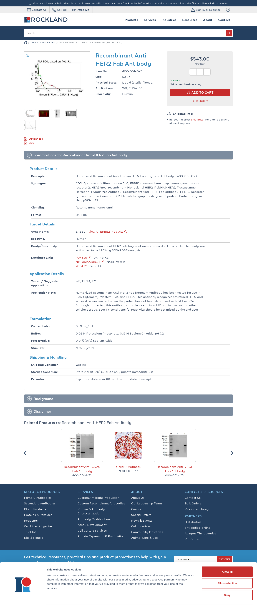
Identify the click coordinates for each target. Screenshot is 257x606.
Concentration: (41, 326)
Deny (227, 582)
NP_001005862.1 (88, 261)
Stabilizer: (38, 348)
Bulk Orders (200, 101)
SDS (29, 143)
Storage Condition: (44, 372)
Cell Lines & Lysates (38, 526)
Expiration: (38, 379)
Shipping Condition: (45, 364)
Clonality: (38, 207)
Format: (36, 215)
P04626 (81, 257)
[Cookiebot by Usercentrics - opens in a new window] (23, 599)
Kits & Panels (33, 537)
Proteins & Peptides (38, 515)
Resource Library (197, 509)
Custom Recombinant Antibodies (101, 503)
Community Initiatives (147, 532)
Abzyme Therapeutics (200, 533)
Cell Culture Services (92, 530)
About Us (138, 497)
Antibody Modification (94, 519)
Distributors (193, 522)
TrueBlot (30, 532)
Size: (98, 77)
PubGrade (192, 539)
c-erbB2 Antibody (128, 467)
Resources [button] (189, 20)
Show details (187, 598)
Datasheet (33, 139)
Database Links (42, 257)
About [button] (207, 20)
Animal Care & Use (144, 537)
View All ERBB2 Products (106, 231)
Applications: (104, 88)
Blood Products (35, 509)
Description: (39, 176)
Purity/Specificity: (44, 246)
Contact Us (193, 497)
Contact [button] (224, 20)
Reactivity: (103, 94)
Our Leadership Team (146, 503)
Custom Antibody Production (98, 497)
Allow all (227, 559)
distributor (198, 119)
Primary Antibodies (43, 42)
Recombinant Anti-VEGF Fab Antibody (175, 469)
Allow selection (227, 570)
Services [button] (150, 20)
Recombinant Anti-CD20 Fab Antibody (82, 469)
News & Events (141, 520)
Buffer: (36, 333)
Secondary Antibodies (40, 503)
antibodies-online (197, 527)
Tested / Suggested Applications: (45, 283)
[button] (228, 9)
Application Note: (43, 292)
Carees (136, 509)
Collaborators (141, 526)
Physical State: (106, 82)
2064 (79, 266)
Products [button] (131, 20)
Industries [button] (169, 20)
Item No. (101, 71)
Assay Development (92, 525)
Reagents (31, 520)
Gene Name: (40, 231)
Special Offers (141, 515)
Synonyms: (39, 183)
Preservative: (40, 340)
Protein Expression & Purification (101, 536)
